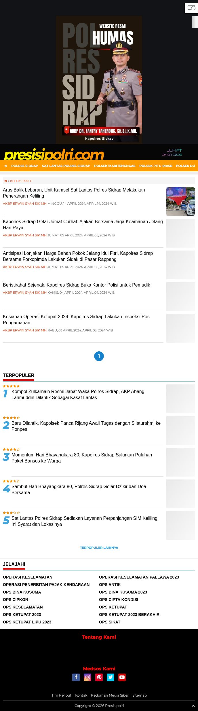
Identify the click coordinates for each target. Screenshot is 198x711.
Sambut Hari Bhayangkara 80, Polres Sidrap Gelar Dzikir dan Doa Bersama (79, 489)
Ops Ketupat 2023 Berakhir (129, 614)
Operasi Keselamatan (27, 577)
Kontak (81, 695)
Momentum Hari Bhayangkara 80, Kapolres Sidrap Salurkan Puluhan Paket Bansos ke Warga (82, 457)
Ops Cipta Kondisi (118, 599)
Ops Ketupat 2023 (22, 614)
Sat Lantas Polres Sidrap (66, 166)
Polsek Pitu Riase (155, 166)
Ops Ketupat (113, 607)
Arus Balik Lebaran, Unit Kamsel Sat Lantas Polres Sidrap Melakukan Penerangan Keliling (74, 192)
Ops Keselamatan (23, 607)
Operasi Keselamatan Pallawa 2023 (139, 577)
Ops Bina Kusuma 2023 (123, 592)
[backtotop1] (193, 705)
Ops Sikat (109, 622)
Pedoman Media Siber (110, 695)
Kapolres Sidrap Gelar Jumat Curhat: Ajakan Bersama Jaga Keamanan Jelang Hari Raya (83, 224)
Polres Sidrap (24, 166)
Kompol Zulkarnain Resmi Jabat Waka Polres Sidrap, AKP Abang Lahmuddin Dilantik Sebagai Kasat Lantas (78, 394)
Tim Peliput (61, 695)
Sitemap (139, 695)
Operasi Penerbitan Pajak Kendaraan (46, 584)
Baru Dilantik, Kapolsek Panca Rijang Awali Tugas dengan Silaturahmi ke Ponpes (86, 426)
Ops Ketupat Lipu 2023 (27, 622)
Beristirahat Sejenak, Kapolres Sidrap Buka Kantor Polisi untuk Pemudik (76, 284)
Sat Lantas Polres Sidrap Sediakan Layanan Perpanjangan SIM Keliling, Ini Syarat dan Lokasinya (85, 521)
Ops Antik (110, 584)
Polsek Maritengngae (114, 166)
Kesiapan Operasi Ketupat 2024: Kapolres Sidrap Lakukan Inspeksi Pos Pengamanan (76, 319)
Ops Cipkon (15, 599)
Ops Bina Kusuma (22, 592)
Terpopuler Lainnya (99, 548)
